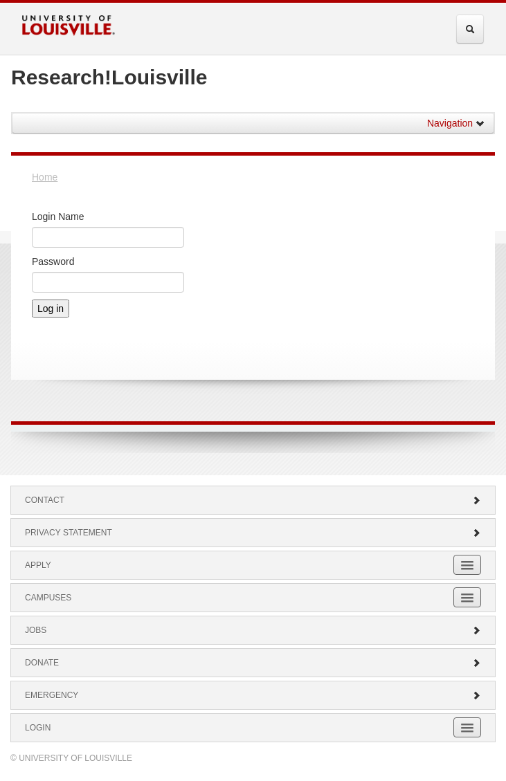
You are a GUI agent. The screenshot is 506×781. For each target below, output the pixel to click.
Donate (253, 663)
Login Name (58, 216)
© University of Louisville (71, 758)
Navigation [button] (456, 123)
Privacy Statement (253, 532)
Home (44, 177)
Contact (253, 500)
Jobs (253, 630)
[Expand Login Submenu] (467, 727)
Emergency (253, 695)
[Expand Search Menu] (470, 29)
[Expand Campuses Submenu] (467, 597)
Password (53, 261)
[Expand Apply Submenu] (467, 565)
